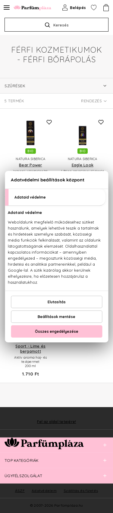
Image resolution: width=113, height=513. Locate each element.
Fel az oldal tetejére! (56, 422)
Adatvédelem (44, 490)
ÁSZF (20, 490)
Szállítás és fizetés (81, 490)
